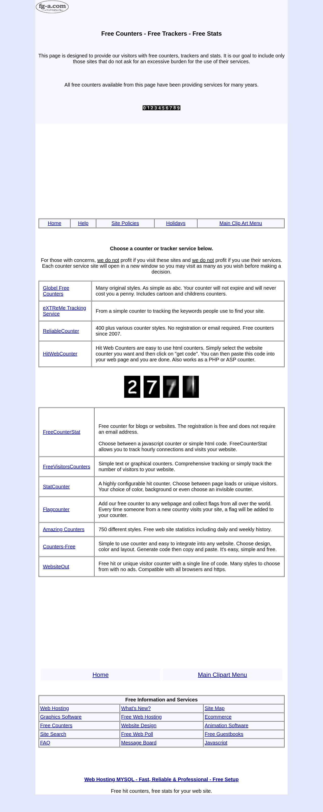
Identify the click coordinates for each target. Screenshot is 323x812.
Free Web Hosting (141, 717)
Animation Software (226, 725)
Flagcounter (56, 509)
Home (54, 223)
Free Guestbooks (224, 734)
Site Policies (125, 223)
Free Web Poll (137, 734)
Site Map (215, 708)
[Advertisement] (161, 171)
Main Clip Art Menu (240, 223)
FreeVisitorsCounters (66, 466)
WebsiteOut (56, 566)
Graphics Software (61, 717)
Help (83, 223)
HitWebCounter (60, 354)
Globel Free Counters (56, 291)
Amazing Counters (64, 529)
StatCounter (56, 486)
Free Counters (56, 725)
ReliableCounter (61, 331)
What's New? (136, 708)
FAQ (45, 742)
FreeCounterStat (61, 432)
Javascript (216, 742)
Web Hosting (54, 708)
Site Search (53, 734)
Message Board (138, 742)
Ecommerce (218, 717)
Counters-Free (59, 546)
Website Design (138, 725)
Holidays (175, 223)
